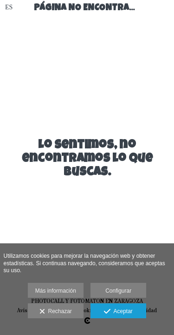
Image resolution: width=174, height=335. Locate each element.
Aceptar (118, 311)
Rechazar (55, 311)
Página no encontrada (91, 8)
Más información (55, 291)
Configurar (118, 291)
